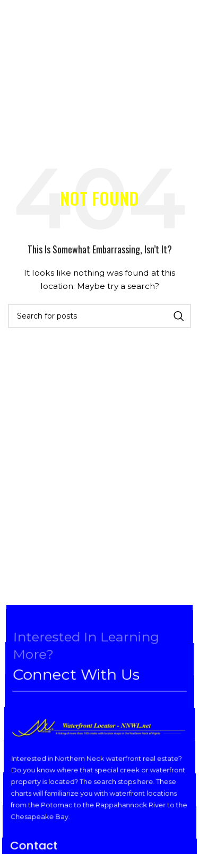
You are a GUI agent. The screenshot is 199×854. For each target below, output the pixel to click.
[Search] (99, 316)
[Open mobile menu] (17, 26)
